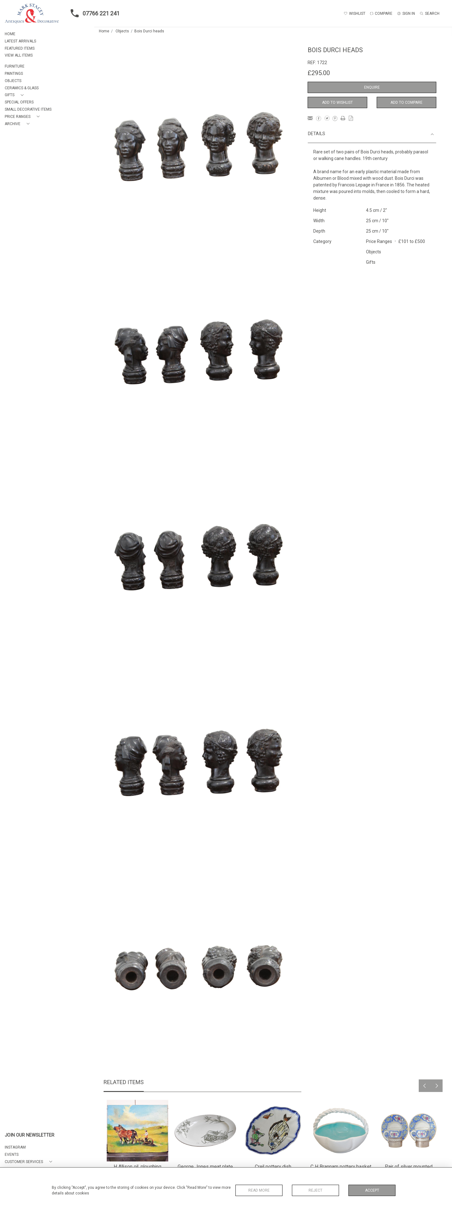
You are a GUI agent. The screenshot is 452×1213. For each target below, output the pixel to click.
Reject (315, 1190)
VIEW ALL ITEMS (19, 55)
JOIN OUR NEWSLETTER (29, 1135)
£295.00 (319, 73)
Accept (372, 1190)
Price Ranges (379, 241)
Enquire (372, 87)
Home (104, 31)
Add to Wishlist (337, 102)
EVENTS (12, 1154)
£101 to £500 (411, 241)
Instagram (15, 1147)
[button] (15, 95)
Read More (259, 1190)
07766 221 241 (93, 13)
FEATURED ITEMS (20, 48)
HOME (10, 34)
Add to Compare (406, 102)
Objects (122, 31)
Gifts (370, 262)
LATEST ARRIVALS (20, 41)
